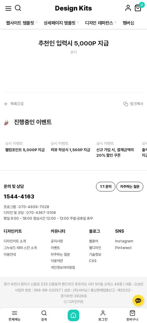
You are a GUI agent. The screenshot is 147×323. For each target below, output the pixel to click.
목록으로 (14, 104)
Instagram (124, 241)
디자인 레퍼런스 (99, 23)
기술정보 (95, 254)
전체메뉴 (15, 315)
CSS (93, 261)
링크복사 (133, 104)
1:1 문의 (105, 187)
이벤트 (55, 248)
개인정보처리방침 (63, 267)
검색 (44, 315)
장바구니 (132, 315)
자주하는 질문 (60, 254)
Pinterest (123, 248)
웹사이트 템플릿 (20, 23)
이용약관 (57, 261)
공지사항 (57, 241)
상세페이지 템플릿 (60, 23)
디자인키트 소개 (15, 241)
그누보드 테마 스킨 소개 (20, 248)
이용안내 (10, 254)
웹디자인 (95, 248)
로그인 (103, 315)
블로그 (94, 231)
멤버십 (128, 23)
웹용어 (93, 241)
